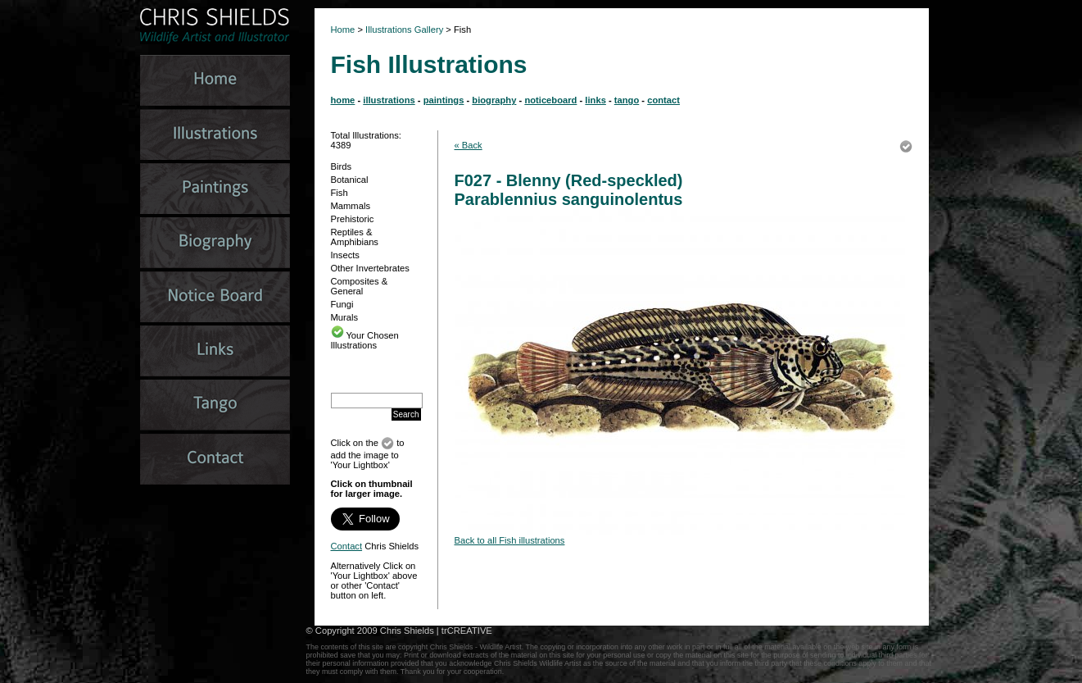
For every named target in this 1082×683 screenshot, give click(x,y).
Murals (345, 317)
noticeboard (550, 100)
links (595, 100)
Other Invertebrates (370, 268)
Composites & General (359, 286)
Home (343, 29)
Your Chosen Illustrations (365, 340)
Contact (347, 546)
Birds (341, 166)
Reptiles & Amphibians (354, 237)
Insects (345, 255)
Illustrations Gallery (403, 29)
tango (626, 100)
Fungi (342, 304)
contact (663, 100)
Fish (339, 193)
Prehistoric (352, 219)
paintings (443, 100)
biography (494, 100)
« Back (468, 145)
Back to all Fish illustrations (510, 540)
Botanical (350, 179)
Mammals (350, 206)
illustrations (388, 100)
